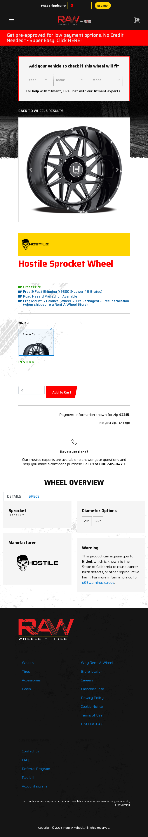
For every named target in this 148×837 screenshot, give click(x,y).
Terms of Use (92, 715)
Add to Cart (61, 392)
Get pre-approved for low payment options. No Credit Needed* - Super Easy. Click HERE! (65, 37)
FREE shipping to (53, 5)
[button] (30, 170)
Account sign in (34, 786)
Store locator (91, 671)
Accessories (31, 680)
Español (102, 5)
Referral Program (36, 768)
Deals (26, 689)
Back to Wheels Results (40, 110)
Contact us (30, 751)
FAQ (25, 760)
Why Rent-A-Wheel (97, 662)
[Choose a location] (72, 5)
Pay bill (28, 777)
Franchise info (92, 689)
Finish (23, 323)
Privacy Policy (92, 697)
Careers (87, 680)
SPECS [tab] (34, 496)
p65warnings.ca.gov (98, 582)
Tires (26, 671)
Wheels (28, 662)
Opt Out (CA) (91, 724)
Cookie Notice (92, 706)
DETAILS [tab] (14, 496)
